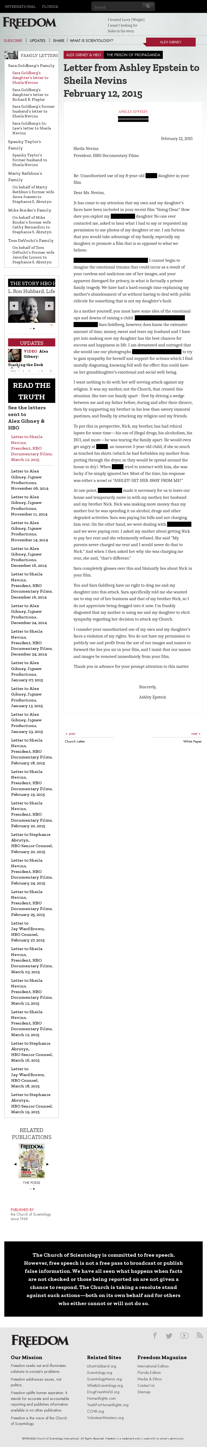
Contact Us (146, 1385)
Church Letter (75, 741)
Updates (38, 40)
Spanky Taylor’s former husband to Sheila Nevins (29, 160)
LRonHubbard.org (101, 1366)
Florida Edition (149, 1372)
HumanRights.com (101, 1398)
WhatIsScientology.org (105, 1385)
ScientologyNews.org (104, 1379)
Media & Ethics (149, 1379)
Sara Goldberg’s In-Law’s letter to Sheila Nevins (31, 128)
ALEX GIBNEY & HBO (83, 55)
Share (58, 40)
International (20, 6)
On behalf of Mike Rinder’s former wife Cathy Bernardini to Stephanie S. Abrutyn (32, 224)
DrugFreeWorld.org (103, 1392)
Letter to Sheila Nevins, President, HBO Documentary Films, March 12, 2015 (32, 448)
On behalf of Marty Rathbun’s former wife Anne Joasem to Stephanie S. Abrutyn (33, 194)
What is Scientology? (91, 40)
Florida (50, 6)
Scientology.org (99, 1372)
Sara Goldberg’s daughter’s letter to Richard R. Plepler (30, 94)
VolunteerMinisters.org (105, 1417)
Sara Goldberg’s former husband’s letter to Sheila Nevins (33, 111)
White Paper (192, 741)
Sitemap (143, 1392)
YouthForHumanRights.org (108, 1404)
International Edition (153, 1366)
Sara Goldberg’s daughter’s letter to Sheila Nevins (30, 77)
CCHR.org (95, 1411)
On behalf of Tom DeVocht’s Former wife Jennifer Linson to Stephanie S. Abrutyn (33, 254)
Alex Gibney (163, 43)
